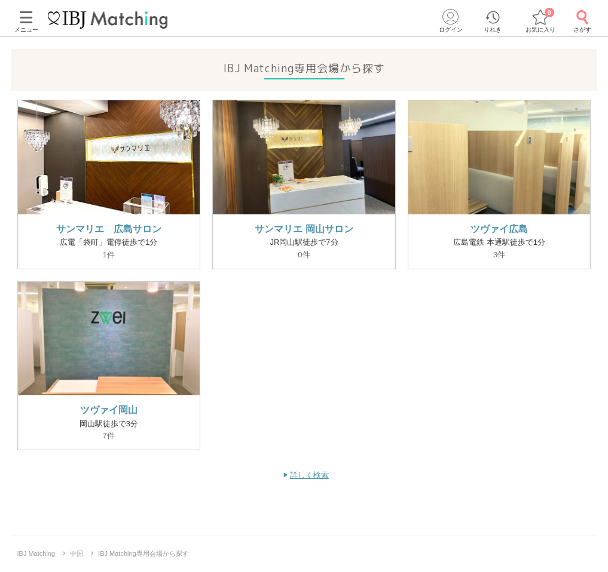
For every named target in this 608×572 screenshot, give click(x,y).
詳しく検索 (309, 474)
